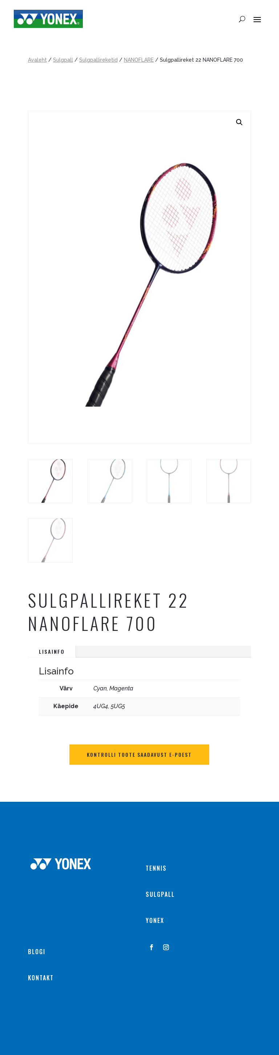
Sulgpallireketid (98, 60)
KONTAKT (41, 977)
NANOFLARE (139, 60)
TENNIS (156, 868)
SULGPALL (160, 894)
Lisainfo (52, 651)
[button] (239, 122)
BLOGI (36, 951)
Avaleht (37, 60)
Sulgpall (63, 60)
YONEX (155, 920)
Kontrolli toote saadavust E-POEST (139, 754)
